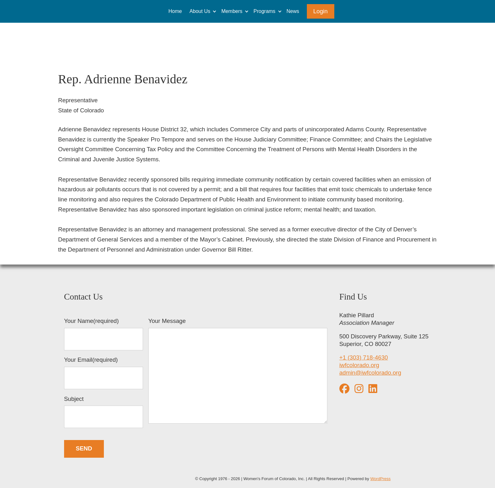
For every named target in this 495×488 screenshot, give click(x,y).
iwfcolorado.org (359, 365)
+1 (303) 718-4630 (363, 357)
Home (175, 11)
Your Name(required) (103, 334)
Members (231, 11)
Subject (103, 412)
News (293, 11)
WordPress (380, 478)
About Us (199, 11)
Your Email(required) (103, 372)
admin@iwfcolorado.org (370, 372)
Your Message (238, 372)
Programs (264, 11)
